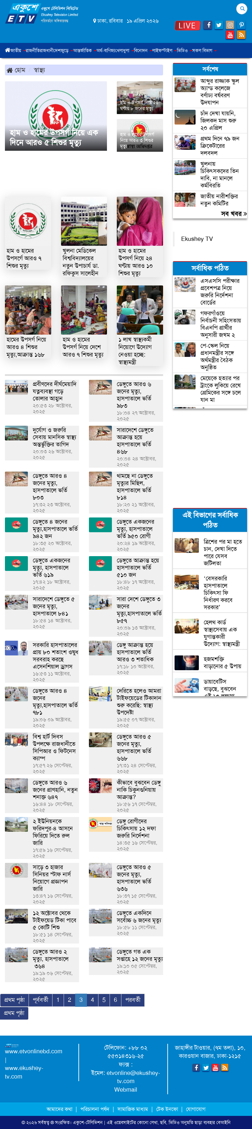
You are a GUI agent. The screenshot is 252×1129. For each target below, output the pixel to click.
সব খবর (234, 213)
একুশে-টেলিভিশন (88, 1122)
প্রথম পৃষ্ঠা (14, 1000)
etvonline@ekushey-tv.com (133, 1077)
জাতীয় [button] (18, 50)
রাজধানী (46, 50)
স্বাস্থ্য (39, 70)
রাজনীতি (33, 50)
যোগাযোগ (195, 1109)
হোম (16, 70)
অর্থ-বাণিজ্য (105, 50)
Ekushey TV (197, 239)
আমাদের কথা (60, 1109)
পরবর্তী (132, 1000)
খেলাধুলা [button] (124, 50)
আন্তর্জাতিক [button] (84, 50)
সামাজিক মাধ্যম (132, 1109)
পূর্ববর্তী (40, 1000)
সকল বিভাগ (204, 50)
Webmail (125, 1090)
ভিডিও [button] (184, 50)
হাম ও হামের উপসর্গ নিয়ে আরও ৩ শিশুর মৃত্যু (137, 140)
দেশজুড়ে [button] (63, 50)
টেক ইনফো (167, 1109)
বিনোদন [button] (143, 50)
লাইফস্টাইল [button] (164, 50)
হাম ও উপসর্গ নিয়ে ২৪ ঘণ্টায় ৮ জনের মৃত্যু (139, 105)
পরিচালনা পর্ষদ (94, 1109)
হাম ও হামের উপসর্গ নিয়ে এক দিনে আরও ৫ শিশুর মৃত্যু (54, 137)
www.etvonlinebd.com (33, 1051)
